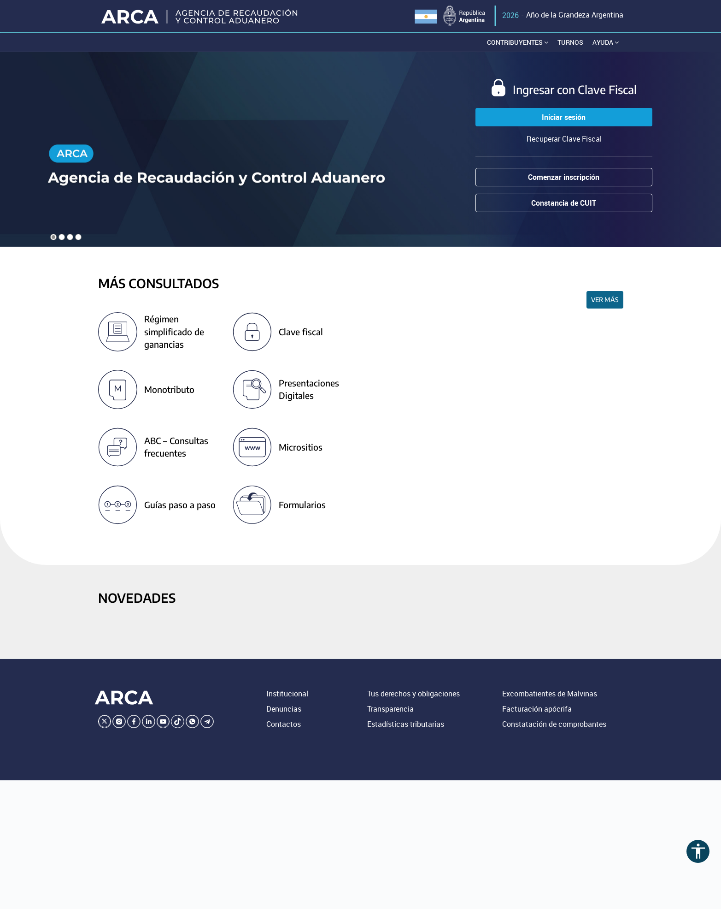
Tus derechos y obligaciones (413, 695)
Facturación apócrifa (537, 710)
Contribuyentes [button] (517, 43)
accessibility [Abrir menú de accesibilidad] (698, 851)
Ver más (605, 301)
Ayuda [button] (605, 43)
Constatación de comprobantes (554, 725)
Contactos (283, 725)
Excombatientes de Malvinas (549, 695)
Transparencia (390, 710)
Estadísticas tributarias (405, 725)
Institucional (287, 695)
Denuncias (283, 710)
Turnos (570, 43)
